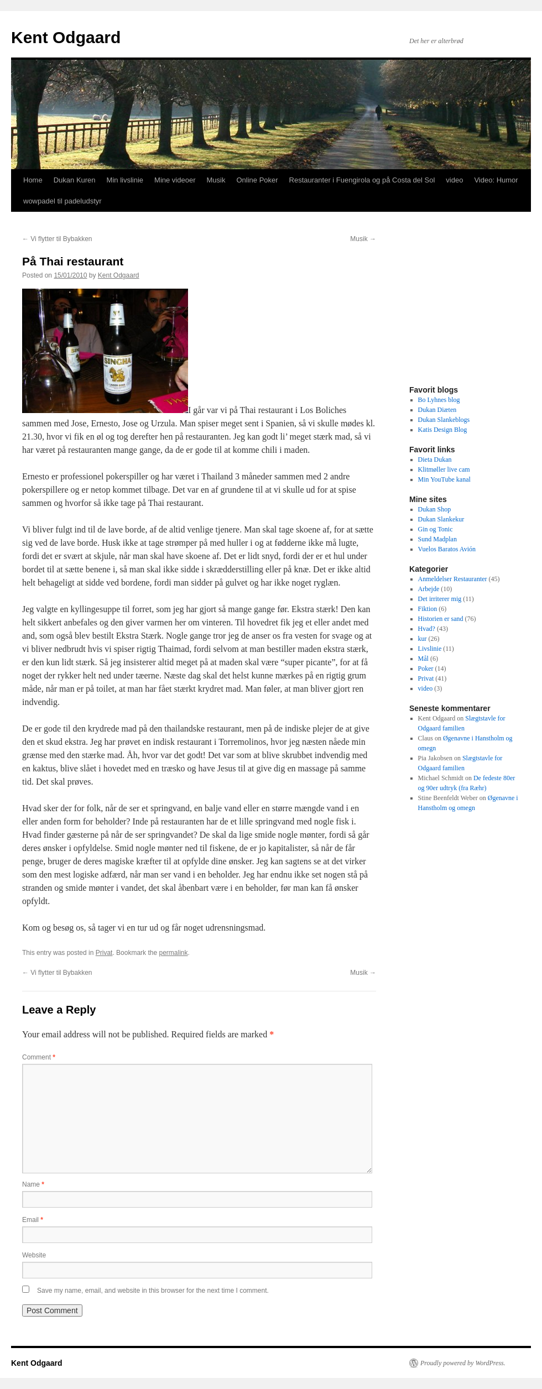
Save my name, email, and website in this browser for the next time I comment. (153, 1290)
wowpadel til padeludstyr (62, 201)
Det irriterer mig (440, 599)
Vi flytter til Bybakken (57, 239)
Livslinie (430, 648)
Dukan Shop (434, 509)
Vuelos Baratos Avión (447, 549)
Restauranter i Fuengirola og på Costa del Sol (362, 180)
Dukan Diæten (437, 410)
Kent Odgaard (66, 37)
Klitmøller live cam (444, 469)
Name (33, 1184)
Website (34, 1255)
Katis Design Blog (442, 430)
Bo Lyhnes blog (439, 400)
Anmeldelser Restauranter (452, 579)
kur (422, 639)
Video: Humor (496, 180)
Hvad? (426, 629)
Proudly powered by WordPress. (462, 1363)
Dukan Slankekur (441, 519)
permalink (173, 953)
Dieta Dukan (435, 459)
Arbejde (429, 589)
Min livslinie (125, 180)
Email (32, 1220)
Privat (104, 953)
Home (33, 180)
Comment (38, 1057)
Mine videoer (174, 180)
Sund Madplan (437, 539)
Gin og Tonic (435, 529)
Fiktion (427, 609)
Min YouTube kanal (444, 479)
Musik (215, 180)
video (454, 180)
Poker (426, 668)
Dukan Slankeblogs (444, 420)
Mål (423, 658)
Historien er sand (440, 619)
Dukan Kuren (75, 180)
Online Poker (257, 180)
